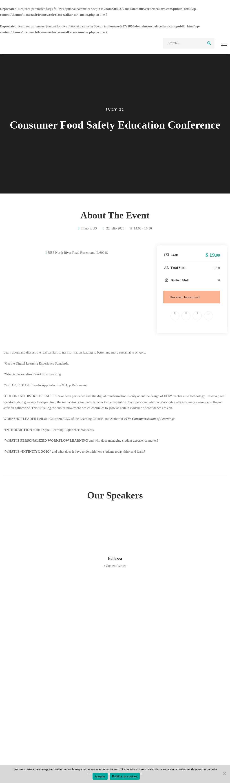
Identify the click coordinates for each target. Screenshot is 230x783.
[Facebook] (174, 315)
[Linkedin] (197, 315)
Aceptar (100, 776)
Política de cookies (124, 776)
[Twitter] (185, 315)
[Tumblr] (208, 315)
